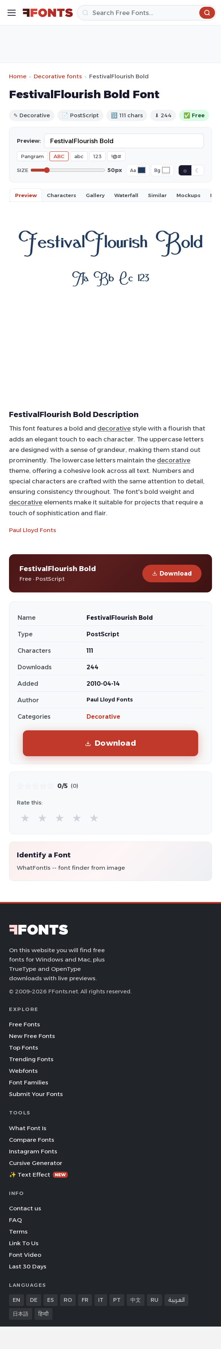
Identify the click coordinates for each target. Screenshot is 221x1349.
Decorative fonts (58, 76)
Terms (18, 1231)
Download (172, 573)
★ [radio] (25, 817)
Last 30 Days (27, 1266)
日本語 (20, 1313)
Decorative (103, 716)
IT (100, 1300)
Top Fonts (23, 1047)
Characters (61, 195)
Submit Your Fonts (36, 1094)
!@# (116, 156)
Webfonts (23, 1070)
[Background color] (165, 170)
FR (85, 1300)
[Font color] (141, 170)
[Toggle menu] (11, 13)
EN (16, 1300)
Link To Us (24, 1243)
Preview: (29, 141)
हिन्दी (43, 1313)
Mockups (188, 195)
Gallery (95, 195)
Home (18, 76)
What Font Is (27, 1128)
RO (68, 1300)
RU (154, 1300)
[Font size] (67, 170)
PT (117, 1300)
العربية (176, 1300)
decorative (114, 428)
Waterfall (126, 195)
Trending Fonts (31, 1059)
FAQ (15, 1219)
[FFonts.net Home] (47, 12)
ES (50, 1300)
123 (97, 156)
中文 (135, 1300)
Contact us (25, 1208)
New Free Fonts (32, 1035)
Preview (26, 195)
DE (33, 1300)
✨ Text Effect (38, 1174)
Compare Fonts (31, 1139)
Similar (157, 195)
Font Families (28, 1082)
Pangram (32, 156)
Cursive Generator (35, 1163)
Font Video (25, 1254)
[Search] (147, 13)
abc (79, 156)
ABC (59, 156)
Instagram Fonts (33, 1151)
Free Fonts (24, 1024)
